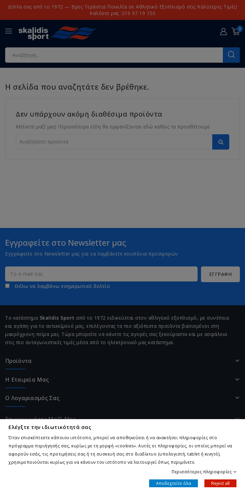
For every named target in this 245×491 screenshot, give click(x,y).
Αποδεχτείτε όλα (173, 483)
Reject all (220, 483)
